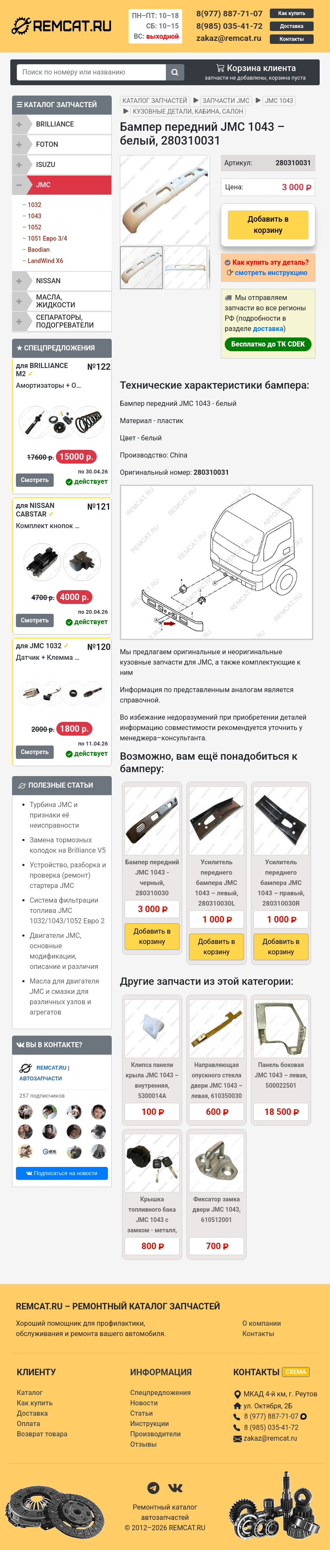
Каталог (30, 1393)
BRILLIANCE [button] (55, 124)
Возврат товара (42, 1434)
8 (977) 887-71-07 (276, 1416)
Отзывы (143, 1444)
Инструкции (149, 1424)
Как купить (291, 13)
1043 (34, 216)
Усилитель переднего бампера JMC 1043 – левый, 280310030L (216, 882)
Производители (155, 1434)
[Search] (91, 72)
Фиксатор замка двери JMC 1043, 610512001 (216, 1209)
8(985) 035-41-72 (229, 26)
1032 (34, 204)
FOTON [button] (47, 144)
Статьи (141, 1413)
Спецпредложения (160, 1393)
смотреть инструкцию (271, 273)
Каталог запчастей (154, 101)
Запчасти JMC (226, 101)
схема (296, 1371)
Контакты (292, 39)
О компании (261, 1323)
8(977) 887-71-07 (229, 14)
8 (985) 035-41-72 (271, 1427)
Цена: (234, 187)
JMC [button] (43, 185)
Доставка (291, 26)
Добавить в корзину (268, 225)
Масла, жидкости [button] (55, 301)
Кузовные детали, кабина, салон (188, 111)
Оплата (28, 1424)
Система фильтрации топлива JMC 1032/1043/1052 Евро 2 (67, 910)
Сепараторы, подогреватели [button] (65, 321)
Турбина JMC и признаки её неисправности (54, 815)
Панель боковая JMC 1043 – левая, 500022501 (281, 1075)
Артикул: (234, 163)
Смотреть (35, 479)
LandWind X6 (45, 260)
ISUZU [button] (45, 165)
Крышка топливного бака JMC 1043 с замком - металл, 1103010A (152, 1220)
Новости (144, 1403)
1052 (34, 227)
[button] (202, 200)
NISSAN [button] (48, 281)
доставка (268, 329)
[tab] (62, 124)
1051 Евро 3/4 (47, 238)
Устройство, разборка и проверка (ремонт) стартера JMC (68, 875)
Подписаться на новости (61, 1173)
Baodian (38, 249)
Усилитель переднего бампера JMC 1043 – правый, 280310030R (280, 882)
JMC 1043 (279, 101)
